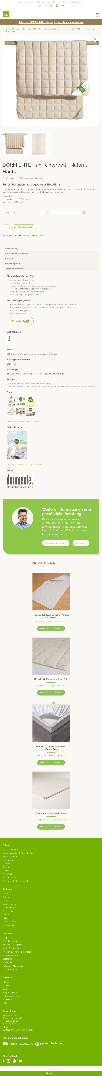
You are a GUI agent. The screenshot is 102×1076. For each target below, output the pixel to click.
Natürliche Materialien (13, 966)
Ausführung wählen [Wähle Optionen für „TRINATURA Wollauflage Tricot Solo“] (51, 693)
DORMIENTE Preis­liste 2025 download (24, 464)
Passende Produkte (14, 269)
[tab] (51, 248)
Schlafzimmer (26, 29)
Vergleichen (10, 235)
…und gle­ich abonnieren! (69, 22)
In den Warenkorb (23, 227)
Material (9, 258)
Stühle (6, 897)
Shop (15, 29)
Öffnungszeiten (77, 2)
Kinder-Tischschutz (11, 948)
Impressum (8, 999)
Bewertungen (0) (13, 263)
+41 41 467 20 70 (25, 2)
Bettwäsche (8, 874)
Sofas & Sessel (10, 922)
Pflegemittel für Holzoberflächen (18, 952)
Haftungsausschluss (12, 996)
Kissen (6, 867)
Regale (6, 915)
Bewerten (39, 235)
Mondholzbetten (10, 856)
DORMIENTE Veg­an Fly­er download (23, 421)
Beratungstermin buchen (56, 543)
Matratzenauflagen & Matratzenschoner (51, 29)
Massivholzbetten (11, 849)
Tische (6, 894)
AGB (5, 1003)
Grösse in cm (9, 212)
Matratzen (7, 863)
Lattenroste (8, 860)
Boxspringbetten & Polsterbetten (18, 853)
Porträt (6, 982)
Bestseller (7, 959)
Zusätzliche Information (16, 253)
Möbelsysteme (9, 904)
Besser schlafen (10, 878)
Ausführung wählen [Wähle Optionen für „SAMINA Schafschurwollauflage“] (51, 827)
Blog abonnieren (60, 2)
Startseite (7, 29)
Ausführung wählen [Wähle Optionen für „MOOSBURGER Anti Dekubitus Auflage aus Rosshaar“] (51, 629)
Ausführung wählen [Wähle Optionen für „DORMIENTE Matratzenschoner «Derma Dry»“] (51, 763)
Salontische (8, 911)
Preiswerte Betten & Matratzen (17, 881)
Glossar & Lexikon (11, 969)
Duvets (6, 870)
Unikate (6, 918)
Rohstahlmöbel (10, 908)
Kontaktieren (81, 543)
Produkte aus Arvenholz (14, 941)
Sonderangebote (42, 2)
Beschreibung (11, 248)
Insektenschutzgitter (12, 945)
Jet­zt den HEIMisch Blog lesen (36, 22)
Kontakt (6, 985)
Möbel (6, 901)
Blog (5, 989)
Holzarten (7, 962)
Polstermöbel (9, 925)
